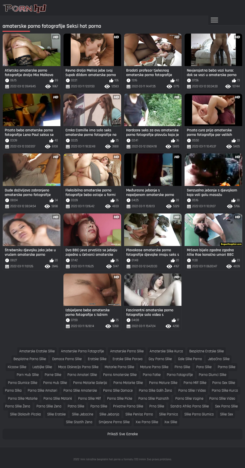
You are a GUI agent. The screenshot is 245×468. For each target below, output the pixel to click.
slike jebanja (109, 414)
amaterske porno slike (127, 351)
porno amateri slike (82, 374)
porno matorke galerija (90, 382)
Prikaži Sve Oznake (122, 434)
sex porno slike (226, 406)
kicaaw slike (17, 367)
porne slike (53, 374)
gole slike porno (190, 359)
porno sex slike (223, 382)
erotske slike (97, 359)
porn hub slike (28, 374)
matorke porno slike (119, 367)
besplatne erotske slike (206, 351)
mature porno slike (154, 367)
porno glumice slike (22, 382)
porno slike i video (192, 390)
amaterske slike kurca (166, 351)
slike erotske (56, 414)
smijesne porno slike (114, 422)
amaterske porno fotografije (82, 351)
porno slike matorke (22, 398)
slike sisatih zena (79, 422)
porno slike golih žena (155, 390)
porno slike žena (17, 406)
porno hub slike (55, 382)
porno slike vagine (189, 398)
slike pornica (168, 414)
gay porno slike (160, 359)
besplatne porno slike (29, 359)
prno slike (156, 406)
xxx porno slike (147, 422)
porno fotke (152, 374)
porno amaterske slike (120, 374)
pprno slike (98, 406)
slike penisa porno (139, 414)
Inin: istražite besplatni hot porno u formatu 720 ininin (113, 459)
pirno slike (182, 367)
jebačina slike (219, 359)
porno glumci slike (212, 374)
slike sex (226, 414)
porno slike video (222, 398)
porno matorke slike (128, 382)
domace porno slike (67, 359)
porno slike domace (118, 390)
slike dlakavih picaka (25, 414)
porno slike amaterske (80, 390)
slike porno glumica (199, 414)
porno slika (13, 390)
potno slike (76, 406)
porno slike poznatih (153, 398)
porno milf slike (195, 382)
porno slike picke (119, 398)
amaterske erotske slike (37, 351)
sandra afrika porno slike (189, 406)
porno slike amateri (42, 390)
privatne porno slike (128, 406)
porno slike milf (89, 398)
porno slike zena (48, 406)
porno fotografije (180, 374)
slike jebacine (82, 414)
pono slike (204, 367)
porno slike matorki (57, 398)
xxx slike (170, 422)
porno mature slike (163, 382)
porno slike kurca (225, 390)
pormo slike (226, 367)
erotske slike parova (128, 359)
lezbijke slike (42, 367)
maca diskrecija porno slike (78, 367)
